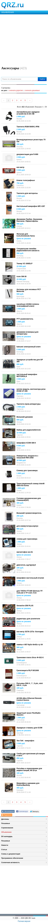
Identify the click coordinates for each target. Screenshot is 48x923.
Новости (4, 845)
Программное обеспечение (12, 858)
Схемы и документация (10, 854)
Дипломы (5, 819)
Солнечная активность (10, 862)
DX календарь (6, 836)
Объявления (6, 832)
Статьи (4, 849)
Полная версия (24, 921)
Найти (42, 79)
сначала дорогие (16, 90)
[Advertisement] (24, 40)
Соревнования (7, 828)
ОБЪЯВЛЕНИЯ (7, 12)
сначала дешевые (32, 90)
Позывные (5, 823)
